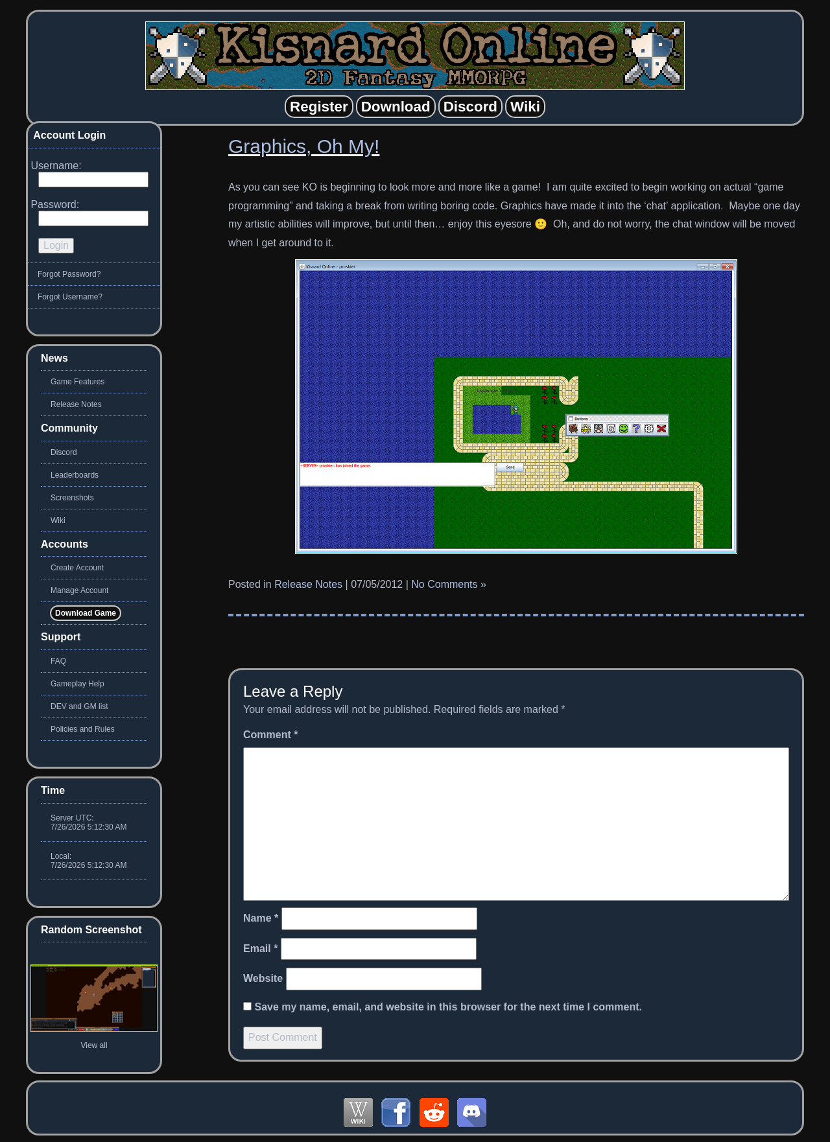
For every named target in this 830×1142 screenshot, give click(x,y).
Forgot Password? (69, 274)
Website (263, 978)
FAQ (58, 661)
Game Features (77, 381)
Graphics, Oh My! (303, 146)
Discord (64, 452)
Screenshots (72, 497)
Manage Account (79, 590)
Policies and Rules (83, 729)
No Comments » (448, 584)
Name (260, 918)
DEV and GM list (79, 706)
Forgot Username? (70, 296)
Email (260, 948)
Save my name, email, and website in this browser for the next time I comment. (448, 1006)
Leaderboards (75, 475)
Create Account (77, 567)
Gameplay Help (77, 683)
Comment (270, 734)
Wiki (58, 520)
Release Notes (308, 584)
